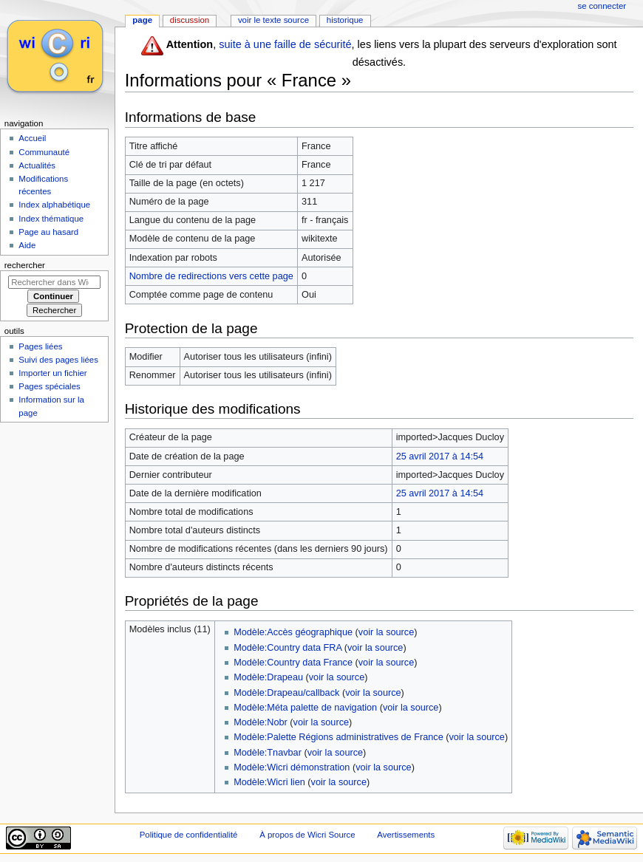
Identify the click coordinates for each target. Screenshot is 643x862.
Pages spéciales (49, 386)
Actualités (36, 165)
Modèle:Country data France (293, 662)
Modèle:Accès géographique (293, 632)
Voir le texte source (273, 20)
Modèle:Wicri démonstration (292, 767)
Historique (345, 20)
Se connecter (602, 5)
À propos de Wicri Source (307, 834)
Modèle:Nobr (261, 722)
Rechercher (24, 265)
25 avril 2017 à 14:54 (440, 456)
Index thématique (51, 218)
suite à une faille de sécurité (285, 44)
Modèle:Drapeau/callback (286, 693)
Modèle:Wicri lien (269, 782)
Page (142, 20)
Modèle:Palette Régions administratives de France (338, 737)
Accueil (32, 138)
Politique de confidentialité (189, 834)
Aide (26, 245)
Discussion (189, 20)
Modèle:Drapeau (268, 677)
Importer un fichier (52, 373)
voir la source (386, 632)
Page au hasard (48, 232)
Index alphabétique (54, 204)
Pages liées (40, 346)
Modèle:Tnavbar (268, 753)
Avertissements (406, 834)
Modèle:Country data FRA (287, 648)
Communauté (43, 152)
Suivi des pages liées (58, 359)
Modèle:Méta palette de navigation (305, 707)
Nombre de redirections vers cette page (211, 276)
